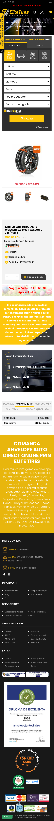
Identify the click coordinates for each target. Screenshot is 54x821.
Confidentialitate (38, 639)
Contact (8, 631)
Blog (7, 594)
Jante (33, 666)
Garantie (35, 631)
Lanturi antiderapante (34, 22)
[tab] (14, 45)
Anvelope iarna (38, 658)
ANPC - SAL (10, 639)
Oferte (8, 658)
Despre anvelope (39, 590)
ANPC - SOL (10, 642)
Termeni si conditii (39, 635)
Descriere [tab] (8, 403)
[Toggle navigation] (50, 1)
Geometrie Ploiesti (13, 615)
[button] (35, 12)
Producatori (36, 594)
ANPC (7, 635)
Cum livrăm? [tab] (12, 409)
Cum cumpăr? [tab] (43, 403)
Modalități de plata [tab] (37, 409)
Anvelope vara (12, 666)
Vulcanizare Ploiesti (14, 611)
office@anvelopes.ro (26, 567)
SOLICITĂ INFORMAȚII (27, 184)
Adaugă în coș (33, 277)
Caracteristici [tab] (24, 403)
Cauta (27, 118)
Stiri (6, 598)
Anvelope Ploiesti (39, 662)
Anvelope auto (12, 662)
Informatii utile (11, 590)
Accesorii (15, 22)
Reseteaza (42, 127)
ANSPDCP (35, 642)
